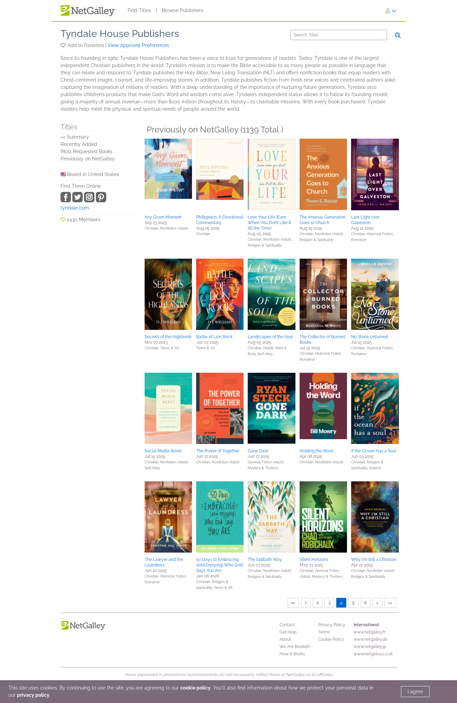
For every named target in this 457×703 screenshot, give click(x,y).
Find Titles (139, 10)
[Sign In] (391, 10)
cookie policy (195, 688)
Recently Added (79, 144)
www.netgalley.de (370, 639)
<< (293, 602)
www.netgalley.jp (370, 646)
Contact (287, 624)
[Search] (338, 35)
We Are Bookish (295, 646)
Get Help (288, 632)
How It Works (292, 653)
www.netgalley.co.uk (373, 653)
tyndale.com (75, 208)
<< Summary (75, 137)
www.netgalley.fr (369, 632)
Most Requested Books (86, 151)
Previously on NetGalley (88, 158)
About (285, 639)
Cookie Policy (331, 639)
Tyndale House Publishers (120, 33)
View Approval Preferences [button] (138, 45)
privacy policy (33, 695)
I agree (415, 691)
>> (390, 602)
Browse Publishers (182, 10)
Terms (324, 632)
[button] (63, 45)
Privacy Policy (331, 624)
